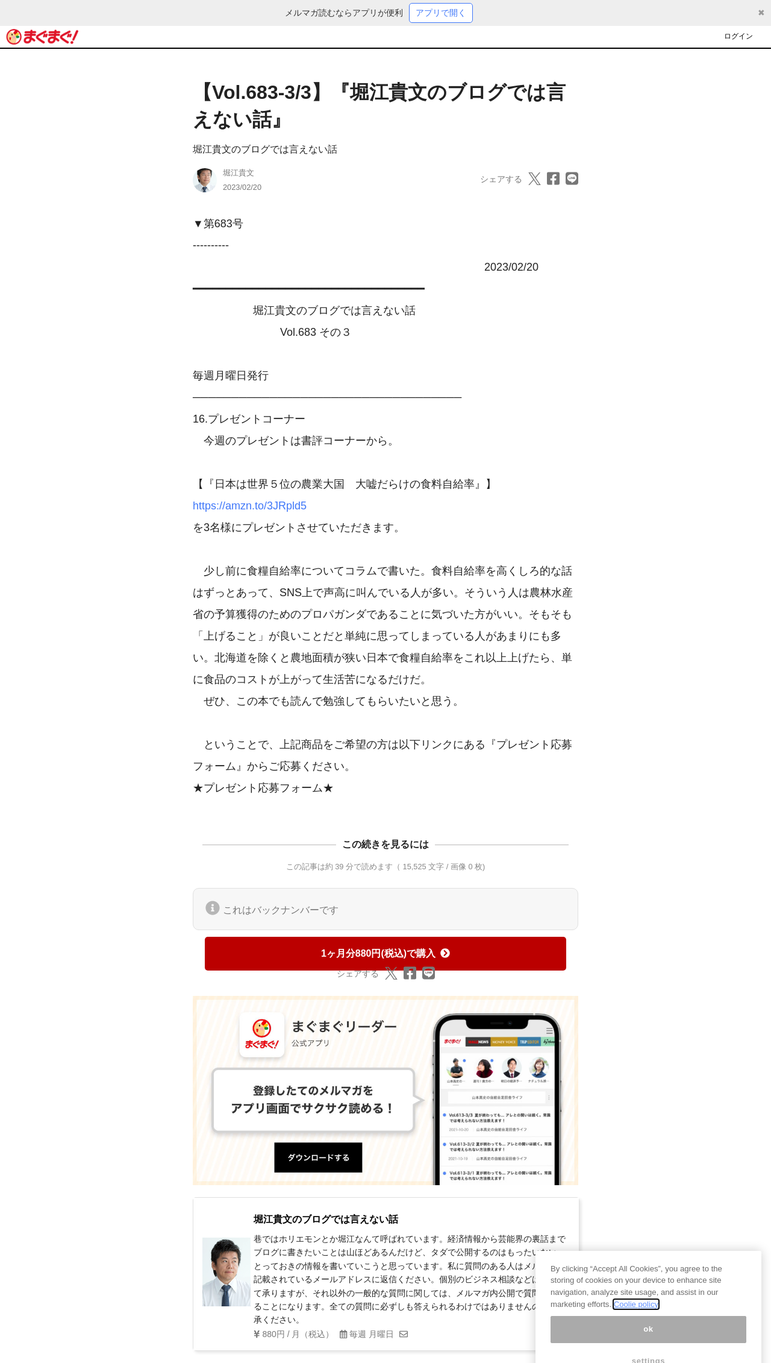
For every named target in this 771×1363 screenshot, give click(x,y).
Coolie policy (636, 1316)
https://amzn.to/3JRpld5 (250, 506)
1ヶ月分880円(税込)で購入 (385, 953)
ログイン (738, 36)
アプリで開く (441, 12)
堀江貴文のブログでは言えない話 (265, 149)
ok (648, 1342)
